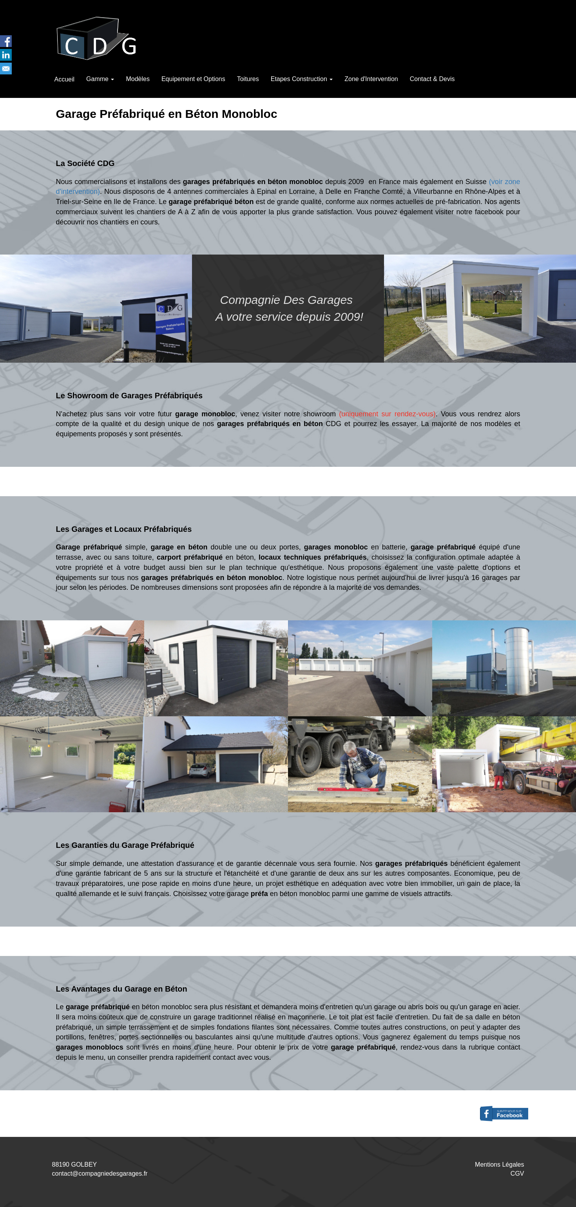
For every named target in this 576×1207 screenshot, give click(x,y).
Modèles (137, 79)
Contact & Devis (432, 79)
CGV (517, 1173)
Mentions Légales (499, 1164)
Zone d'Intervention (371, 79)
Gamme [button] (100, 79)
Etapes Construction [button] (302, 79)
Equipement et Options (193, 79)
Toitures (248, 79)
